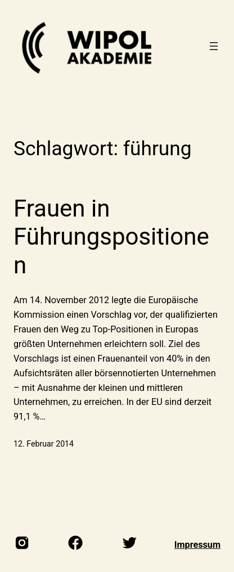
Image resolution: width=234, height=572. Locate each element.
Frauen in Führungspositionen (111, 237)
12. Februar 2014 (44, 443)
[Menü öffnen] (213, 46)
